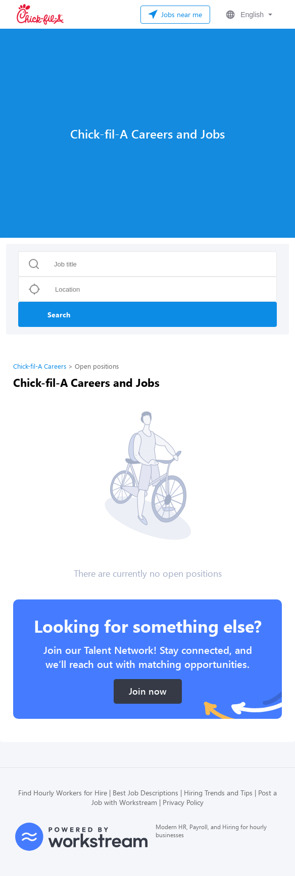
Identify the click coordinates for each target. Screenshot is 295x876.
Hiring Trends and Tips (218, 792)
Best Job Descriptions (145, 792)
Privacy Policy (183, 802)
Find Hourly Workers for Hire (62, 792)
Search (58, 314)
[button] (248, 15)
